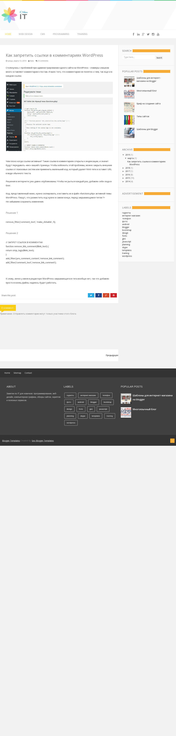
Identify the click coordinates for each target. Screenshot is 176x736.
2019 (128, 154)
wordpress (127, 256)
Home (8, 34)
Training (82, 34)
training (125, 253)
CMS (42, 34)
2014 (128, 181)
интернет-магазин (131, 215)
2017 (128, 171)
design (125, 233)
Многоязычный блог (147, 90)
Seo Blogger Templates (43, 440)
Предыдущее (112, 355)
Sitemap (17, 372)
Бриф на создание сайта (149, 103)
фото (125, 221)
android (125, 224)
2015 (128, 178)
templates (127, 250)
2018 (128, 167)
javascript (126, 241)
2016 (128, 174)
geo (124, 238)
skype (125, 247)
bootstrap (126, 230)
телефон (126, 218)
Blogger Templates (11, 440)
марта (131, 158)
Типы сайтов (143, 116)
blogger (125, 227)
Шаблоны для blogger (147, 129)
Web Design (26, 34)
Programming (61, 34)
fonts (124, 235)
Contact (28, 372)
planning (126, 244)
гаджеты (126, 212)
